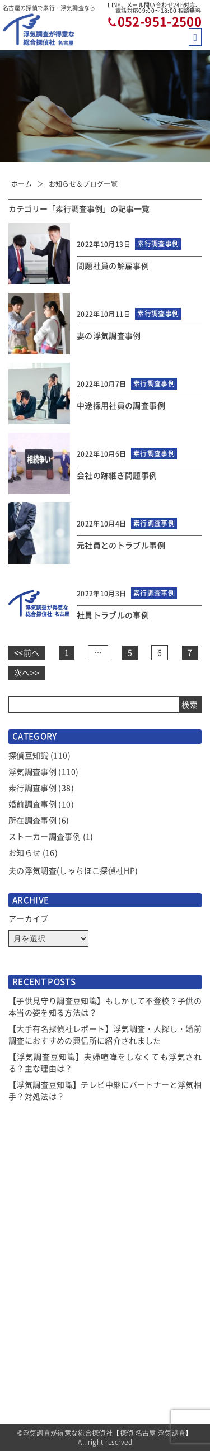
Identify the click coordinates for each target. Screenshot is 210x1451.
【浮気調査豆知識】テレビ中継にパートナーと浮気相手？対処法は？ (105, 1090)
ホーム (21, 183)
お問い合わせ (132, 1402)
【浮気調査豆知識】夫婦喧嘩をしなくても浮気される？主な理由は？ (105, 1062)
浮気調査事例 (32, 771)
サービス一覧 (30, 1320)
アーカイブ (28, 918)
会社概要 (124, 1340)
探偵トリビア (132, 1320)
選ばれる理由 (30, 1300)
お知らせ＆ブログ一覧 (83, 183)
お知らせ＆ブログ (38, 1279)
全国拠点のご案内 (140, 1381)
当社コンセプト (136, 1300)
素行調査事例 (32, 787)
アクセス (124, 1361)
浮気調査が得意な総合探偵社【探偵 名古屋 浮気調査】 (108, 1433)
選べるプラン (30, 1361)
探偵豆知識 (28, 755)
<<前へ (26, 652)
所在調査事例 (32, 820)
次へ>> (26, 672)
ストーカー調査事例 (44, 836)
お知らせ (24, 852)
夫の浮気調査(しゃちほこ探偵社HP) (73, 870)
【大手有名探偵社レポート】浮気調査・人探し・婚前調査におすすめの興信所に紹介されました (105, 1034)
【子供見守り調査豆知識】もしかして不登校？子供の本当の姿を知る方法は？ (105, 1006)
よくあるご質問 (136, 1279)
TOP (16, 1259)
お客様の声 (128, 1259)
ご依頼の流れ (30, 1381)
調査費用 (23, 1340)
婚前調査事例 (32, 803)
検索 (189, 704)
